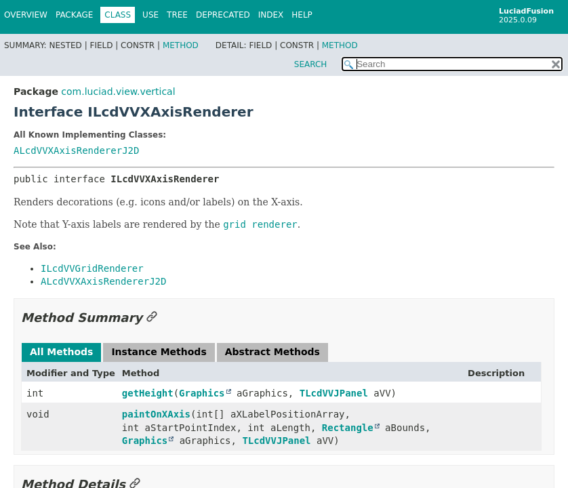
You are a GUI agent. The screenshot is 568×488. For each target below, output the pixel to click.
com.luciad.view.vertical (118, 91)
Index (271, 15)
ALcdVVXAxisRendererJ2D (76, 150)
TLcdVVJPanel (334, 393)
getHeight (148, 393)
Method (181, 45)
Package (74, 15)
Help (301, 15)
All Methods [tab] (61, 351)
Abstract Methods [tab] (272, 351)
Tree (177, 15)
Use (150, 15)
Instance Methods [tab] (158, 351)
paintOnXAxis (156, 414)
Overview (25, 15)
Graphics (201, 393)
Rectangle (347, 427)
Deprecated (223, 15)
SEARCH (310, 64)
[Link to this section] (151, 317)
